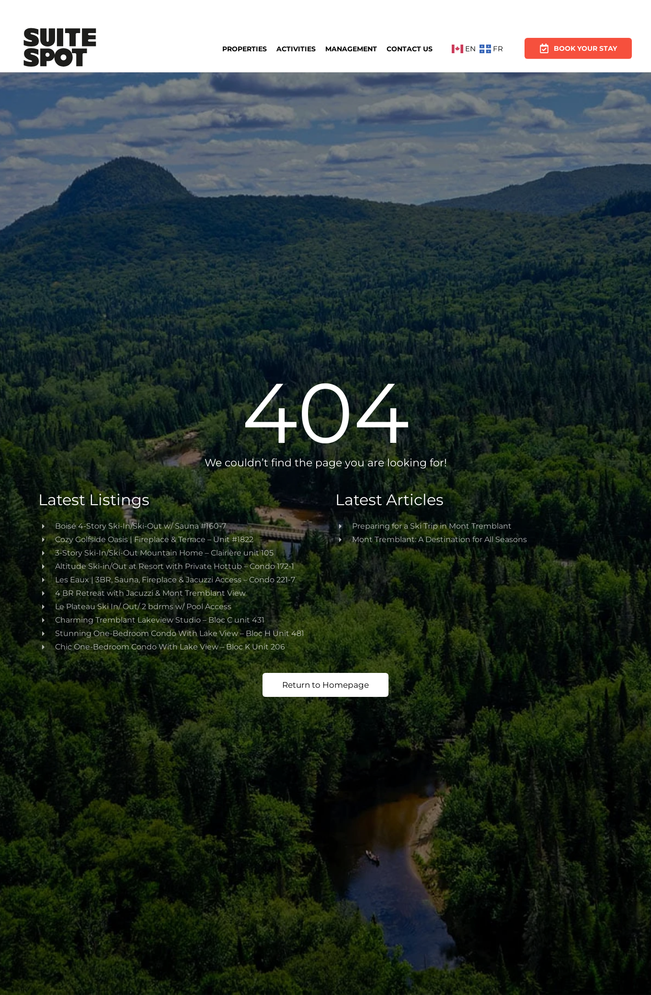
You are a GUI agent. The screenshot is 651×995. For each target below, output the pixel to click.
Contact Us (410, 48)
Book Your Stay (578, 45)
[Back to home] (60, 49)
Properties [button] (244, 49)
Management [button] (351, 48)
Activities (296, 48)
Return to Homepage (325, 685)
